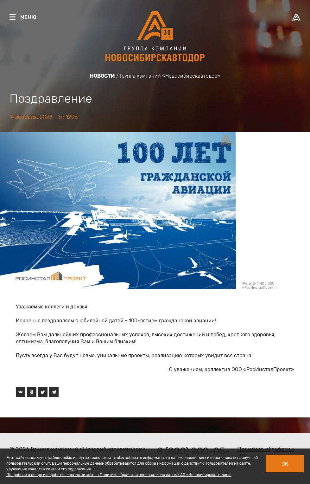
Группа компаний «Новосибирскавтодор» (170, 76)
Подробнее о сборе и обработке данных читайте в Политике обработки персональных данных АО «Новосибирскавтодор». (118, 475)
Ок (285, 464)
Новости (102, 76)
